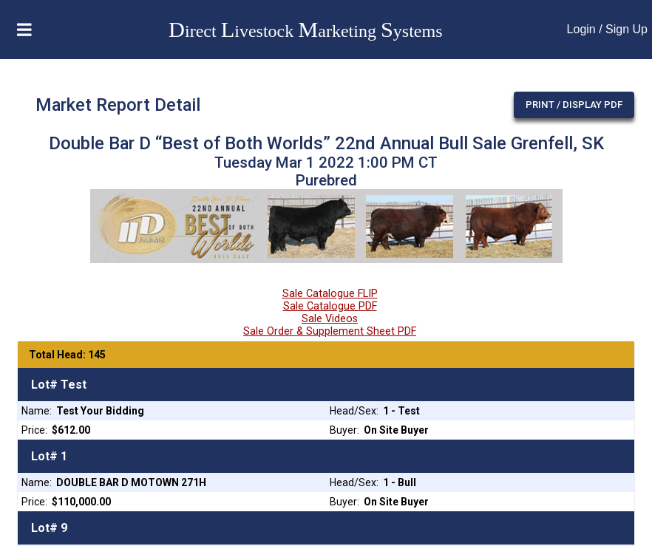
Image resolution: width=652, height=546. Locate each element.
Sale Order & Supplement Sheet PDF (329, 331)
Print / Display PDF (574, 104)
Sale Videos (330, 319)
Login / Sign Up (607, 29)
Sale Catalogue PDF (330, 306)
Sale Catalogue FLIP (330, 293)
